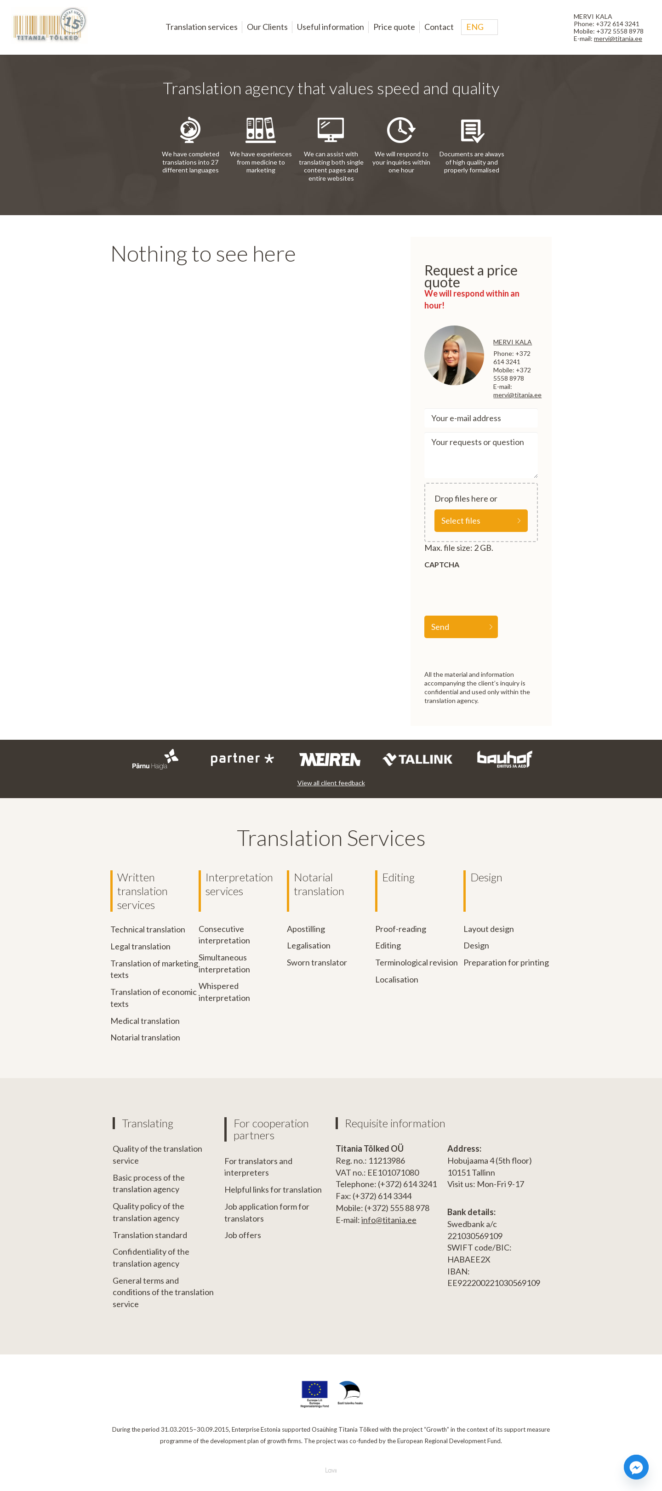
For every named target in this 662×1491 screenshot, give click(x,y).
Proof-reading (400, 929)
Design (486, 877)
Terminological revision (416, 962)
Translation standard (150, 1234)
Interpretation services (239, 883)
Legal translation (140, 946)
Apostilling (306, 929)
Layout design (488, 929)
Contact (439, 27)
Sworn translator (317, 962)
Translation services (202, 27)
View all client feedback (331, 783)
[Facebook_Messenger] (636, 1467)
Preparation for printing (506, 962)
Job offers (242, 1234)
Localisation (396, 979)
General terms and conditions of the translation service (163, 1291)
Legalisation (309, 945)
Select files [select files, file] (460, 520)
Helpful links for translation (273, 1189)
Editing (398, 877)
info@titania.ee (389, 1219)
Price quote (394, 27)
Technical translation (147, 929)
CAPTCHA (441, 564)
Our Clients (267, 27)
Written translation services (142, 890)
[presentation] (494, 591)
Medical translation (145, 1020)
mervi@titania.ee (618, 38)
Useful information (330, 27)
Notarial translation (145, 1037)
